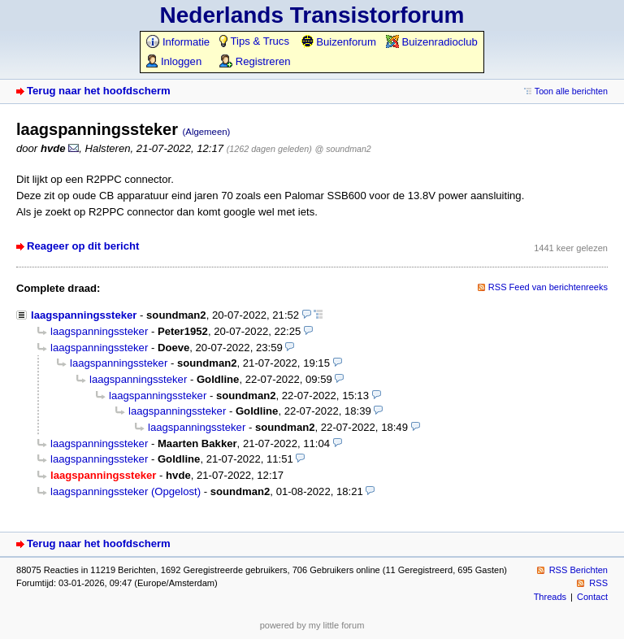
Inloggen (174, 61)
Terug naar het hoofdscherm (99, 91)
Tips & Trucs (254, 41)
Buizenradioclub (432, 42)
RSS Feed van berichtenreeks (548, 287)
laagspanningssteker (83, 315)
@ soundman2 (343, 149)
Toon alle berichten (571, 91)
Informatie (178, 42)
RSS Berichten (578, 570)
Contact (592, 597)
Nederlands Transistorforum (312, 15)
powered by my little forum (312, 625)
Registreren (254, 61)
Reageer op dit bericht (83, 246)
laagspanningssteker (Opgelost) (125, 491)
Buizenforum (338, 42)
